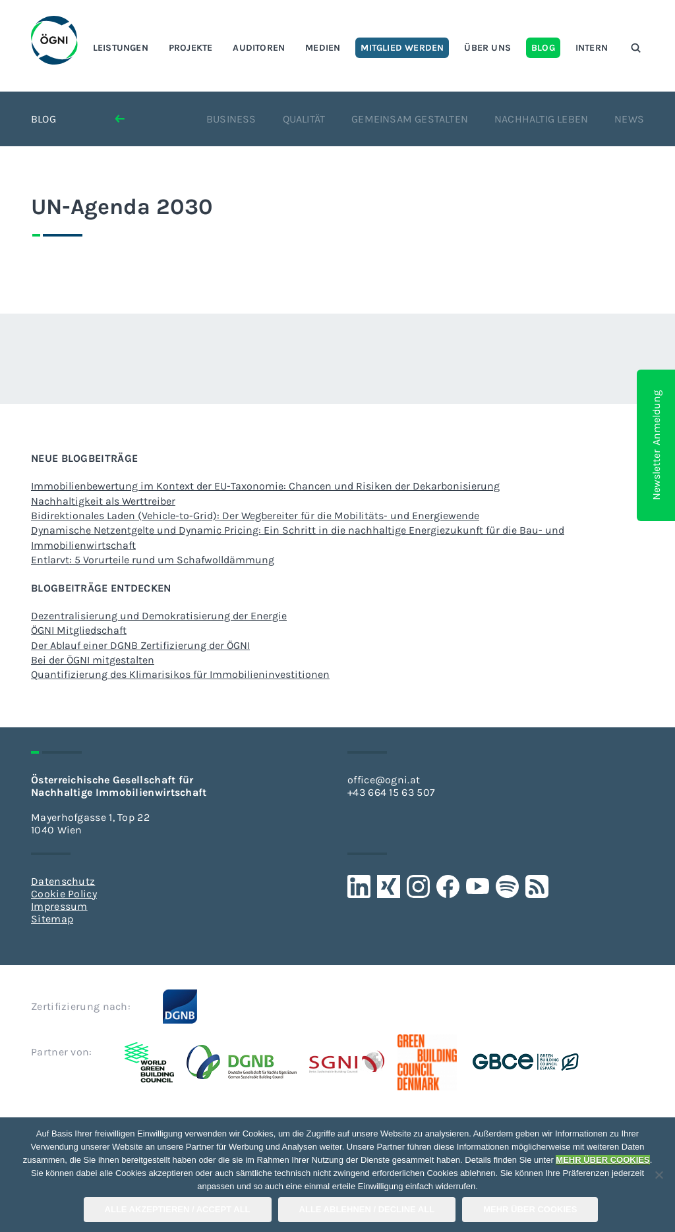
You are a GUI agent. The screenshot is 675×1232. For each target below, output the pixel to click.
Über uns (487, 47)
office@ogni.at (383, 779)
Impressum (59, 906)
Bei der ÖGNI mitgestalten (92, 660)
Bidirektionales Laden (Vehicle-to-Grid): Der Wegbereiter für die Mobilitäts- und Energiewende (255, 515)
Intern (591, 47)
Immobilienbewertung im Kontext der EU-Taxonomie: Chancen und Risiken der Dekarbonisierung (265, 486)
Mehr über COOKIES (530, 1209)
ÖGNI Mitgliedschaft (79, 630)
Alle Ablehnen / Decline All (367, 1209)
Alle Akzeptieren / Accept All (177, 1209)
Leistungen (120, 47)
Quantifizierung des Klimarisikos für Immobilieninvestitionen (180, 674)
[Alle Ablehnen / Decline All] (658, 1174)
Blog (543, 47)
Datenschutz (63, 881)
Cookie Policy (64, 893)
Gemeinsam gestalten (409, 119)
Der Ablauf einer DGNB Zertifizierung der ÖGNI (140, 645)
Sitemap (52, 918)
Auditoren (259, 47)
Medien (322, 47)
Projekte (191, 47)
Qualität (304, 119)
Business (231, 119)
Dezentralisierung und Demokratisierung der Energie (159, 615)
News (629, 119)
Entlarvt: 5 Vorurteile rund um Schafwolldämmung (152, 559)
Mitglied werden (402, 47)
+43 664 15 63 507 (391, 792)
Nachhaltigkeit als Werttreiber (103, 501)
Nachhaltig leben (541, 119)
